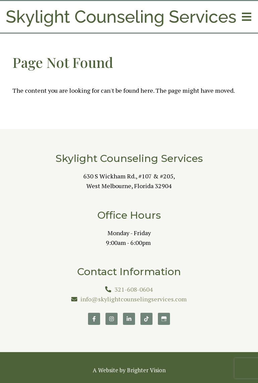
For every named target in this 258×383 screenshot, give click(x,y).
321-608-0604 (134, 289)
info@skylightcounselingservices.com (133, 299)
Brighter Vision (146, 370)
